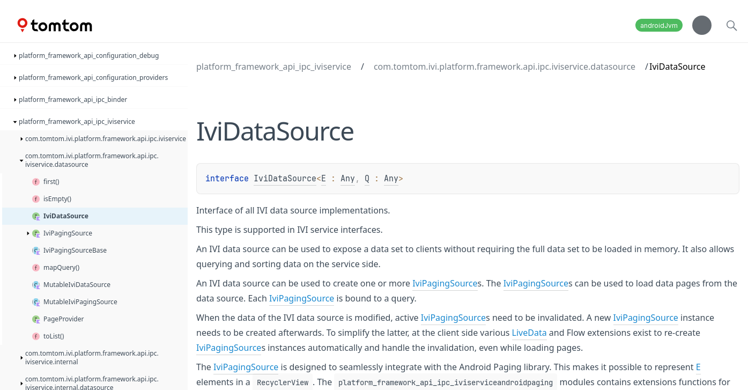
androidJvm (659, 25)
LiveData (529, 333)
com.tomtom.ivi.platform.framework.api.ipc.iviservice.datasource (504, 66)
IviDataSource (285, 178)
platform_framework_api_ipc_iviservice (273, 66)
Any (347, 178)
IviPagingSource (444, 283)
